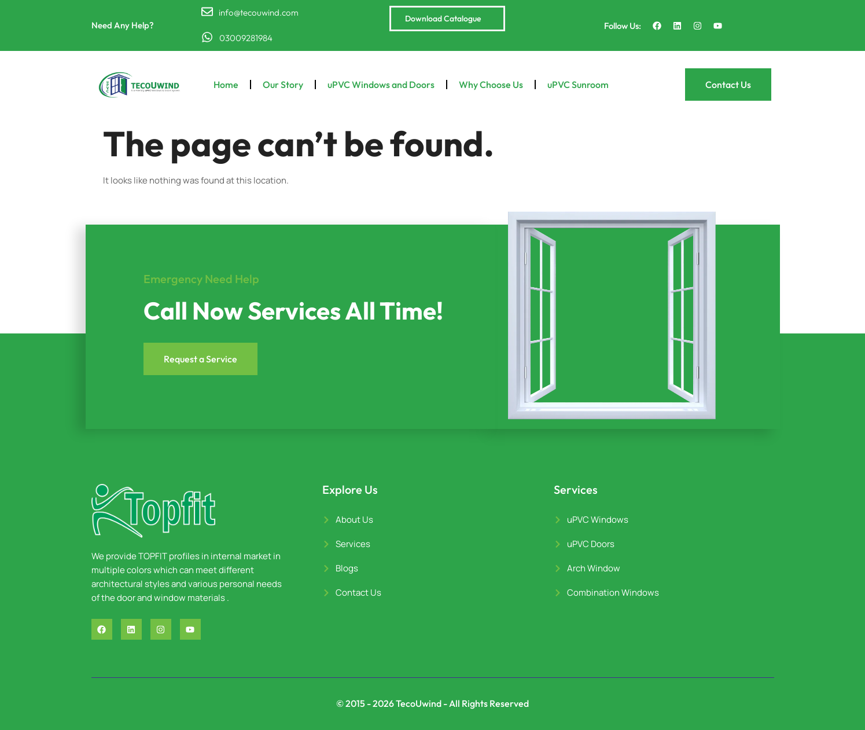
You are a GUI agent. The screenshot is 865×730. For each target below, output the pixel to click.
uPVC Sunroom (578, 84)
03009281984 (245, 37)
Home (226, 84)
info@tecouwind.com (259, 12)
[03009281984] (207, 37)
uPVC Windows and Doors (381, 84)
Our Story (283, 84)
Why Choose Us (491, 84)
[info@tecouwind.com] (207, 11)
